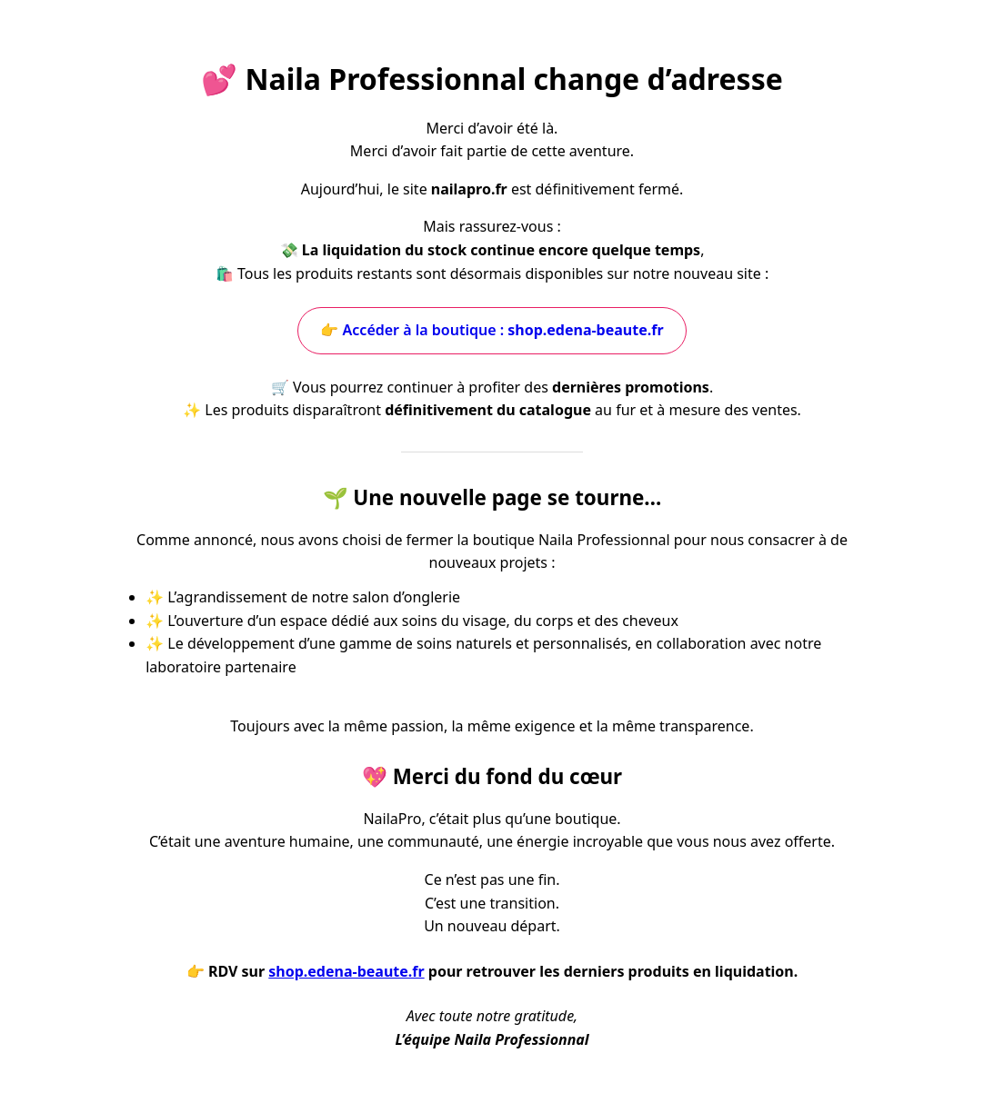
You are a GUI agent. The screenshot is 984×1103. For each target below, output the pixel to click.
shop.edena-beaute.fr (346, 971)
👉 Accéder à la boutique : (491, 330)
